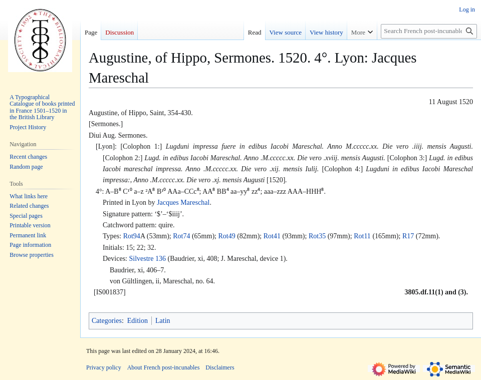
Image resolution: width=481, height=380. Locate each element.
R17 (408, 236)
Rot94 (131, 236)
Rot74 (181, 236)
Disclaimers (219, 367)
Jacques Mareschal (183, 202)
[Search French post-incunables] (429, 31)
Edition (137, 320)
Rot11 (362, 236)
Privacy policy (103, 367)
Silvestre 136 (147, 258)
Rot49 (226, 236)
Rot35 (317, 236)
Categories (107, 320)
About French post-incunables (163, 367)
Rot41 (272, 236)
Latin (162, 320)
